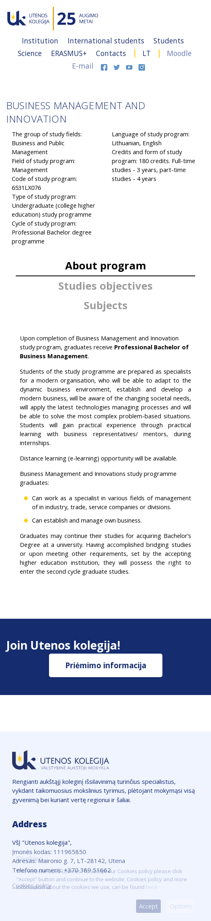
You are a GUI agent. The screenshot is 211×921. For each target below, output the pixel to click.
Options (181, 906)
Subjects (106, 305)
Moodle (179, 53)
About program (105, 265)
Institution (41, 40)
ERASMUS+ (70, 53)
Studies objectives (105, 286)
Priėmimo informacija (105, 665)
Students (168, 40)
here (152, 887)
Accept (148, 906)
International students (107, 40)
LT (147, 53)
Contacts (112, 53)
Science (31, 53)
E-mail (83, 66)
